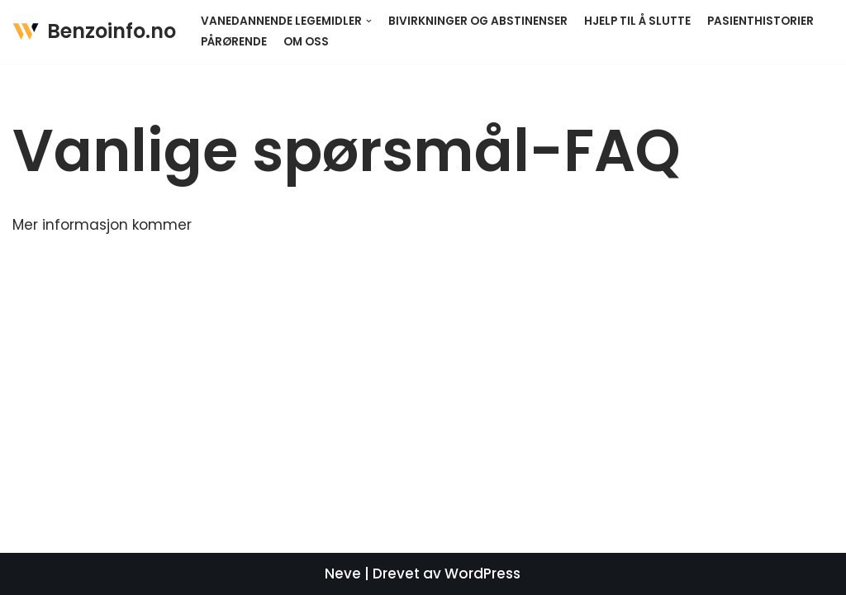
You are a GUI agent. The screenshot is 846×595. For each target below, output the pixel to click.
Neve (343, 573)
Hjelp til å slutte (637, 21)
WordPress (482, 573)
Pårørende (234, 42)
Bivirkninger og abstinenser (478, 21)
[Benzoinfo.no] (94, 32)
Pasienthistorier (760, 21)
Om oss (306, 42)
